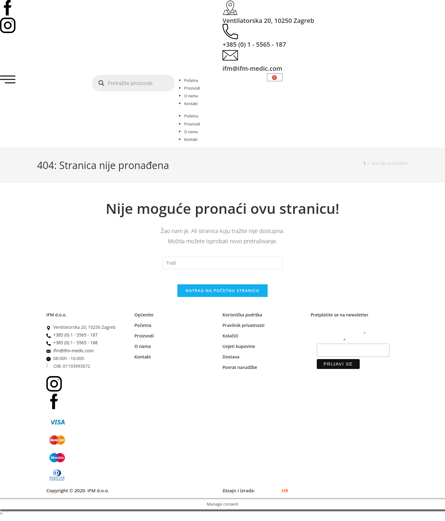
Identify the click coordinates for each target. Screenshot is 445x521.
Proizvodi (192, 88)
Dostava (230, 360)
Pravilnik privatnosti (243, 329)
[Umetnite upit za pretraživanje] (222, 263)
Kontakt (190, 103)
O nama (191, 96)
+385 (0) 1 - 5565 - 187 (254, 44)
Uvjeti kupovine (238, 350)
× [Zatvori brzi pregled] (1, 517)
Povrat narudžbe (239, 371)
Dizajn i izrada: (255, 494)
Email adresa (331, 343)
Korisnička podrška (242, 318)
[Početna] (365, 163)
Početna (191, 80)
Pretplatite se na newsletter (339, 318)
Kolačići (230, 339)
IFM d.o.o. (56, 318)
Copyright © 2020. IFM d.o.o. (77, 494)
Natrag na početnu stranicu (222, 294)
